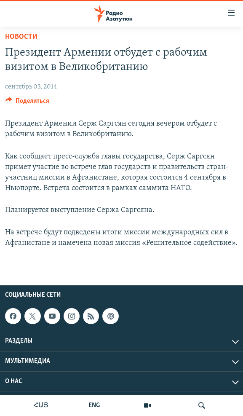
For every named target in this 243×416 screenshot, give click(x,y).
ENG (94, 405)
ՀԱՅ (41, 405)
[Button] (27, 103)
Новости (21, 37)
